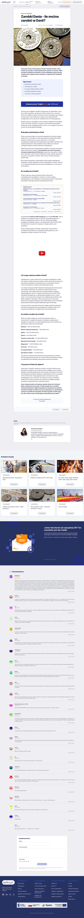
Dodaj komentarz (42, 864)
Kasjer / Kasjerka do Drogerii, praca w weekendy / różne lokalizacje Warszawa (41, 202)
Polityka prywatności (73, 888)
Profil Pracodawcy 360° (40, 886)
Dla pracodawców (77, 2)
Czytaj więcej (14, 484)
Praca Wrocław (44, 211)
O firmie (70, 883)
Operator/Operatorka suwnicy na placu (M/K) (33, 198)
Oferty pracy (14, 2)
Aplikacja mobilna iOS (56, 896)
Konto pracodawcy (39, 888)
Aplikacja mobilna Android (57, 894)
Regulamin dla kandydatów (24, 894)
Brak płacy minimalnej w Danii (33, 84)
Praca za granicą (27, 6)
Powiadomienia (21, 896)
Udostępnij (56, 409)
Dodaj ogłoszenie (50, 2)
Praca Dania (42, 401)
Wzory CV (53, 886)
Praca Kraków (50, 211)
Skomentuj (65, 409)
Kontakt (70, 886)
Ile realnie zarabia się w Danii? (33, 91)
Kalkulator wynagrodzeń (38, 2)
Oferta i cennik (38, 883)
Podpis (20, 841)
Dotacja (70, 896)
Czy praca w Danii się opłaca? (33, 93)
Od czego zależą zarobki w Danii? (34, 89)
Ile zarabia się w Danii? (31, 86)
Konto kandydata (67, 2)
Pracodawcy (22, 2)
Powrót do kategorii (64, 6)
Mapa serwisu (71, 899)
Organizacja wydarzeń (73, 891)
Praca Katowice (57, 211)
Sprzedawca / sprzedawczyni (30, 194)
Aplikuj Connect (72, 894)
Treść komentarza (23, 847)
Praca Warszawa (36, 211)
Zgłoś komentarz (71, 591)
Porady (27, 2)
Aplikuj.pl (15, 6)
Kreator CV (31, 2)
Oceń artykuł (22, 859)
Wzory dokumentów (56, 888)
